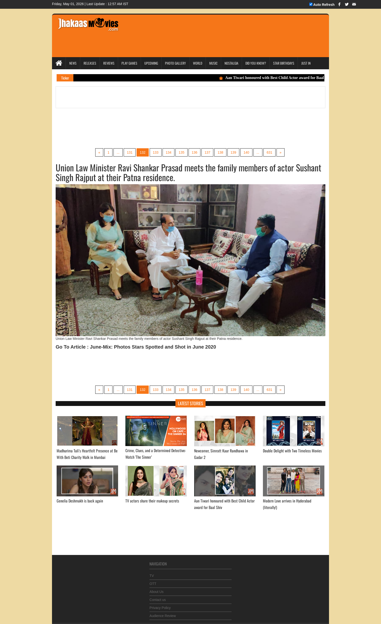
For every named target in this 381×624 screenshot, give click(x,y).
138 (220, 152)
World (197, 63)
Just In (306, 63)
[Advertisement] (215, 29)
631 (269, 152)
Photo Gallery (175, 63)
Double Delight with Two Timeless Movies (292, 451)
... (118, 152)
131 (129, 152)
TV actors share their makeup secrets (152, 501)
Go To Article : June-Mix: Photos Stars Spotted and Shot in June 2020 (136, 347)
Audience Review (162, 614)
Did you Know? (255, 63)
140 (246, 152)
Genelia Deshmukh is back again (80, 501)
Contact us (157, 598)
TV (151, 574)
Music (213, 63)
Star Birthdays (283, 63)
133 (155, 152)
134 (168, 152)
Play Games (129, 63)
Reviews (108, 63)
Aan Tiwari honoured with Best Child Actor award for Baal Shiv (277, 78)
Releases (90, 63)
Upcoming (151, 63)
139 (233, 152)
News (73, 63)
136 (194, 152)
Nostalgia (231, 63)
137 (207, 152)
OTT (152, 582)
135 (181, 152)
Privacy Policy (160, 606)
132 (142, 152)
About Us (156, 590)
